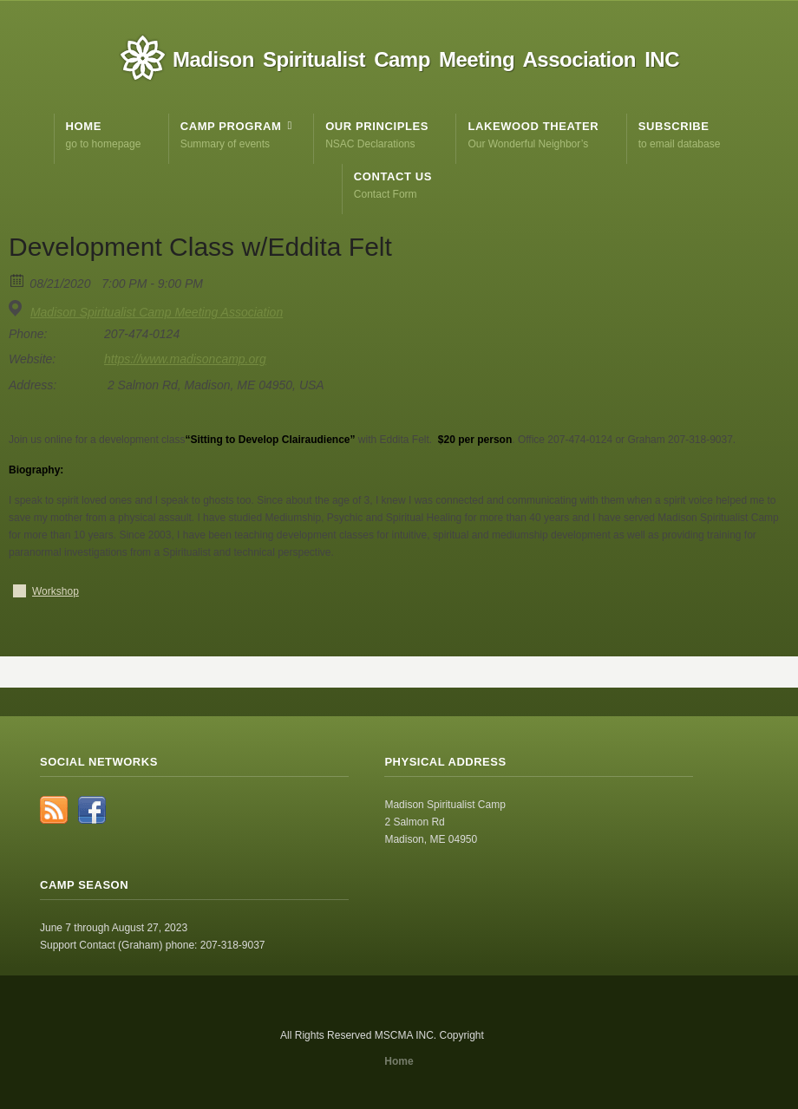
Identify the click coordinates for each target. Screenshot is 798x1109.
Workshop (55, 591)
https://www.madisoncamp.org (185, 359)
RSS (54, 810)
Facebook (92, 810)
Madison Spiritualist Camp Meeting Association (156, 312)
